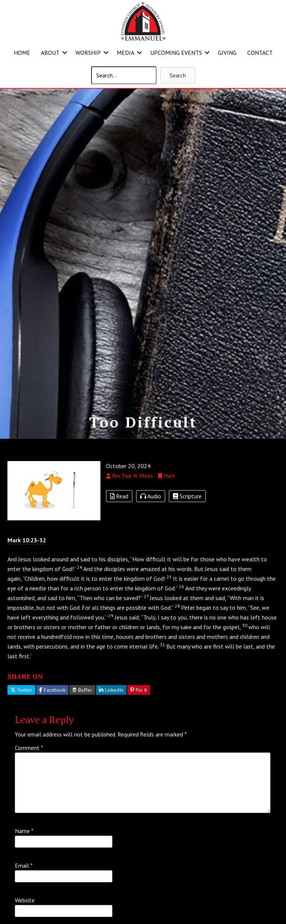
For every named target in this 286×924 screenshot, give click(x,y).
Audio (150, 516)
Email (24, 885)
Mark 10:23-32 (26, 560)
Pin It (138, 709)
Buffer (82, 709)
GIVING (227, 52)
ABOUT (50, 52)
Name (24, 850)
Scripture (187, 516)
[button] (65, 52)
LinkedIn (111, 709)
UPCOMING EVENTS (176, 52)
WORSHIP (88, 52)
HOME (22, 52)
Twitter (21, 709)
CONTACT (260, 52)
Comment (29, 767)
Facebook (52, 709)
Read (119, 516)
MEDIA (125, 52)
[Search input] (124, 75)
